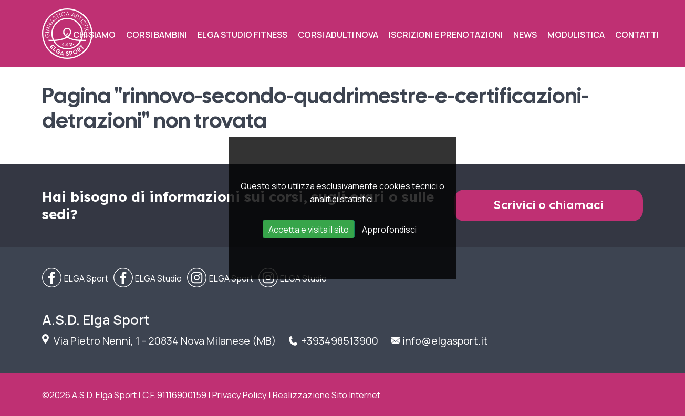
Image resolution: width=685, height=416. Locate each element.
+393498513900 (339, 341)
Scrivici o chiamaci (549, 205)
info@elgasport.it (445, 341)
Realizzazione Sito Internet (326, 395)
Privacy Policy (239, 395)
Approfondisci (389, 229)
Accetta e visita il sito (308, 229)
